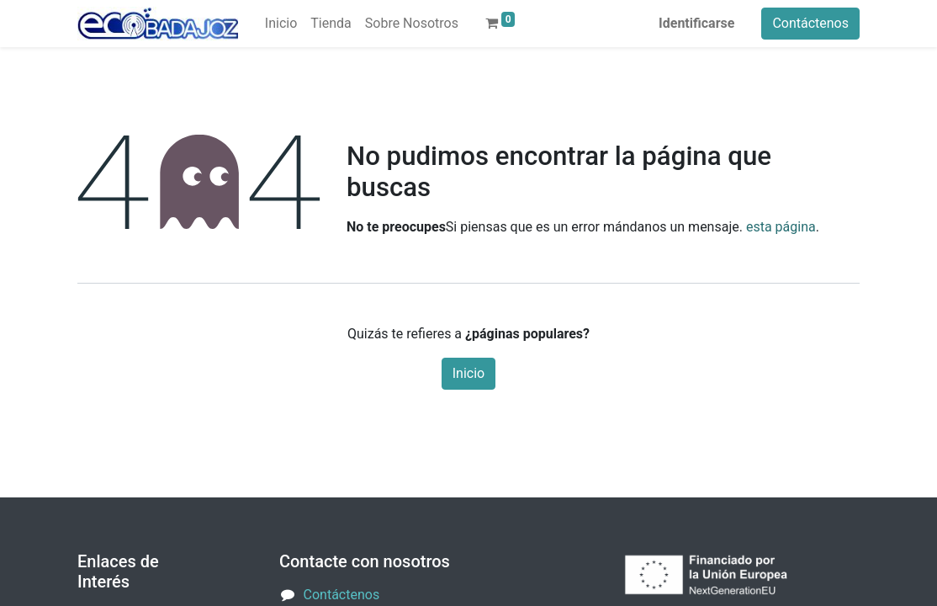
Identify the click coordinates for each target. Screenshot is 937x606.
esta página (781, 227)
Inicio (468, 373)
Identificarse (696, 23)
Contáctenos (810, 23)
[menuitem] (281, 23)
